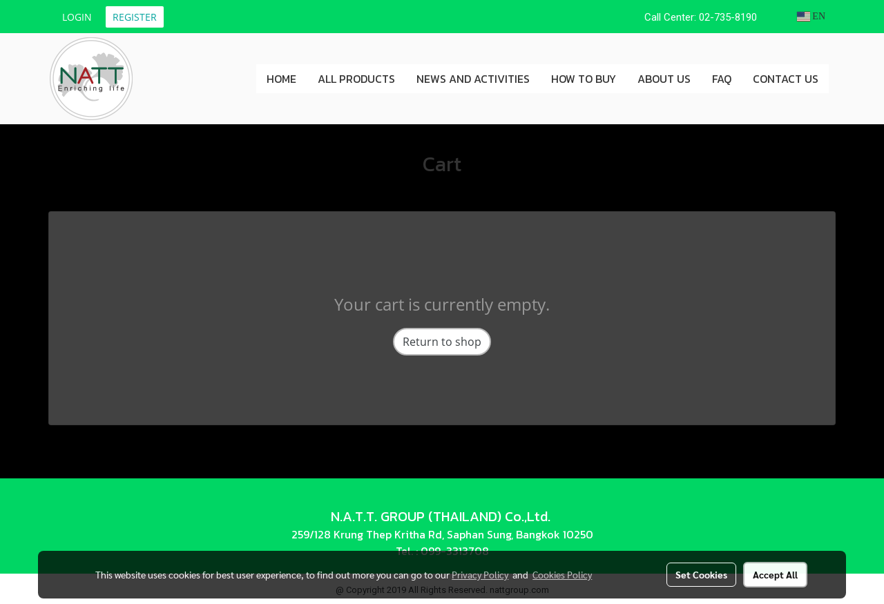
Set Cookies (701, 574)
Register (135, 16)
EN (811, 16)
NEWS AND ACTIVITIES (473, 78)
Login (77, 16)
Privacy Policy (480, 574)
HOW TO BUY (583, 78)
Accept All (775, 574)
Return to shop (442, 341)
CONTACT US (785, 78)
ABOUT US (664, 78)
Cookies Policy (562, 574)
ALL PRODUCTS (356, 78)
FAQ (721, 78)
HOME (281, 78)
